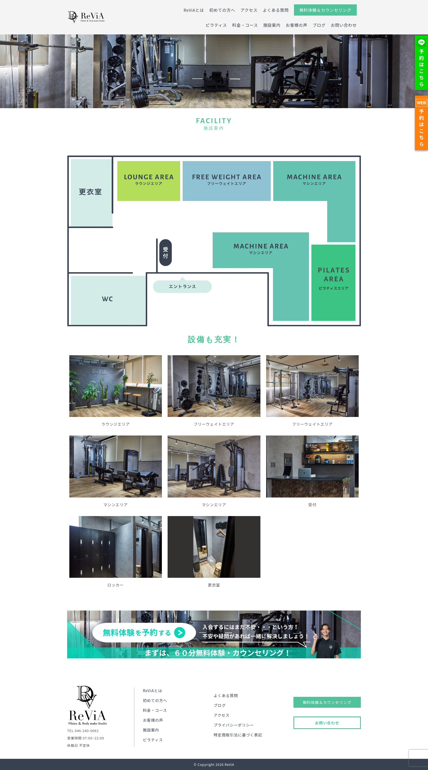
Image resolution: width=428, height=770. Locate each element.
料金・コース (245, 25)
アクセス (249, 10)
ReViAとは (193, 10)
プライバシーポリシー (234, 725)
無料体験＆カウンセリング (325, 10)
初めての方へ (222, 10)
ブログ (319, 25)
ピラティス (216, 25)
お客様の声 (296, 25)
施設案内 (271, 25)
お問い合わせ (344, 25)
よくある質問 (276, 10)
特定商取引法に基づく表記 (238, 735)
